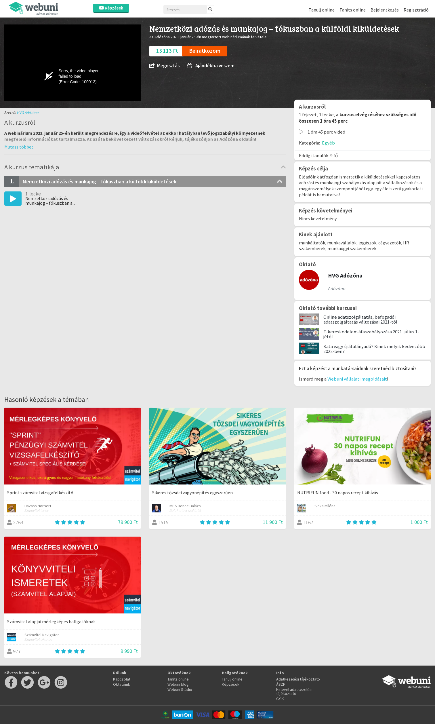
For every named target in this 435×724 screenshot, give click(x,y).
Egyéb (328, 143)
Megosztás (164, 65)
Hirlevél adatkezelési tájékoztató (294, 691)
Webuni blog (178, 684)
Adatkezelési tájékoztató (298, 679)
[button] (18, 147)
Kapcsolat (121, 679)
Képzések (111, 8)
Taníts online (352, 10)
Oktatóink (121, 684)
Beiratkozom (204, 50)
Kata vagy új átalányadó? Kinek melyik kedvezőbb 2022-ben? (374, 348)
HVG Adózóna (28, 112)
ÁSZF (280, 684)
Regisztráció (416, 10)
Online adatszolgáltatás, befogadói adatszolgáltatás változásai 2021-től (360, 319)
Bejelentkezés (385, 10)
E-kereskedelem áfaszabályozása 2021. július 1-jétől (371, 334)
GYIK (280, 698)
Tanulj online (322, 10)
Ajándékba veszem (210, 65)
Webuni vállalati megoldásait (357, 379)
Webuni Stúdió (179, 689)
